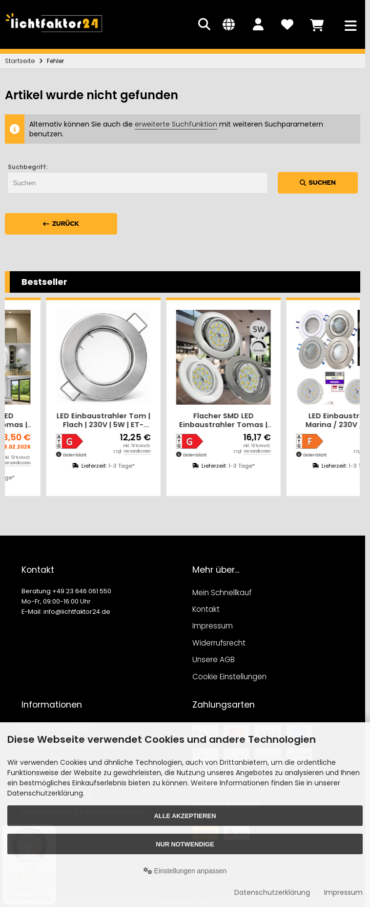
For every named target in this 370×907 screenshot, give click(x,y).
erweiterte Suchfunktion (176, 124)
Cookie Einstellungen (229, 676)
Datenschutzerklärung (272, 892)
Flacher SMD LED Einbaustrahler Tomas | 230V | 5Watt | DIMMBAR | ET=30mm (302, 420)
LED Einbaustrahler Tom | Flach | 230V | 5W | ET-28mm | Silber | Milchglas (182, 420)
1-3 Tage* (80, 477)
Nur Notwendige (185, 844)
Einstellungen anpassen (185, 871)
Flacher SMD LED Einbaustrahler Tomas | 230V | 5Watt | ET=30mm (62, 420)
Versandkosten (96, 463)
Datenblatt (33, 455)
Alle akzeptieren (185, 816)
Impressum (343, 892)
